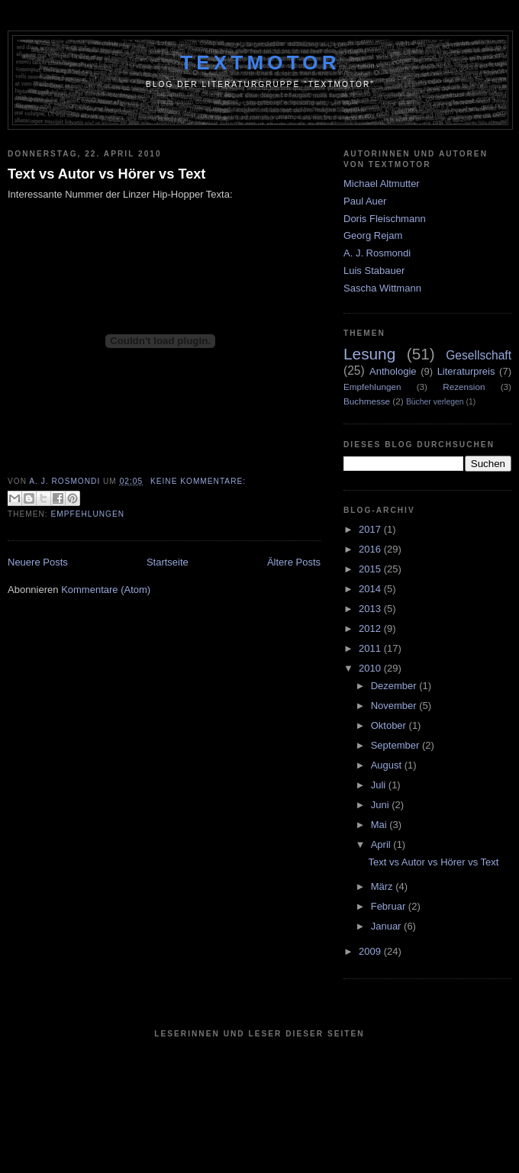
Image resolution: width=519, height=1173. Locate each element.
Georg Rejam (372, 235)
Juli (379, 785)
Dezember (395, 685)
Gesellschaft (478, 355)
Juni (381, 804)
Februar (389, 906)
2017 (371, 529)
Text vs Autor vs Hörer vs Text (106, 174)
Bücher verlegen (435, 402)
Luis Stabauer (374, 270)
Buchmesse (366, 401)
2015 (371, 569)
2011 (371, 648)
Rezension (464, 387)
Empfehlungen (88, 514)
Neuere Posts (38, 562)
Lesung (369, 354)
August (388, 765)
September (396, 745)
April (382, 844)
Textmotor (260, 62)
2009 (371, 951)
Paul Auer (364, 201)
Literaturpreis (466, 371)
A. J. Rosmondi (377, 253)
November (395, 705)
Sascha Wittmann (382, 288)
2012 (371, 628)
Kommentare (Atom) (105, 589)
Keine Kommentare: (198, 481)
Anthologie (392, 371)
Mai (380, 824)
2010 (371, 668)
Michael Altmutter (381, 183)
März (383, 886)
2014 (371, 589)
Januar (387, 926)
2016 (371, 549)
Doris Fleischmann (384, 218)
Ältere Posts (294, 562)
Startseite (168, 562)
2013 (371, 608)
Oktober (390, 725)
